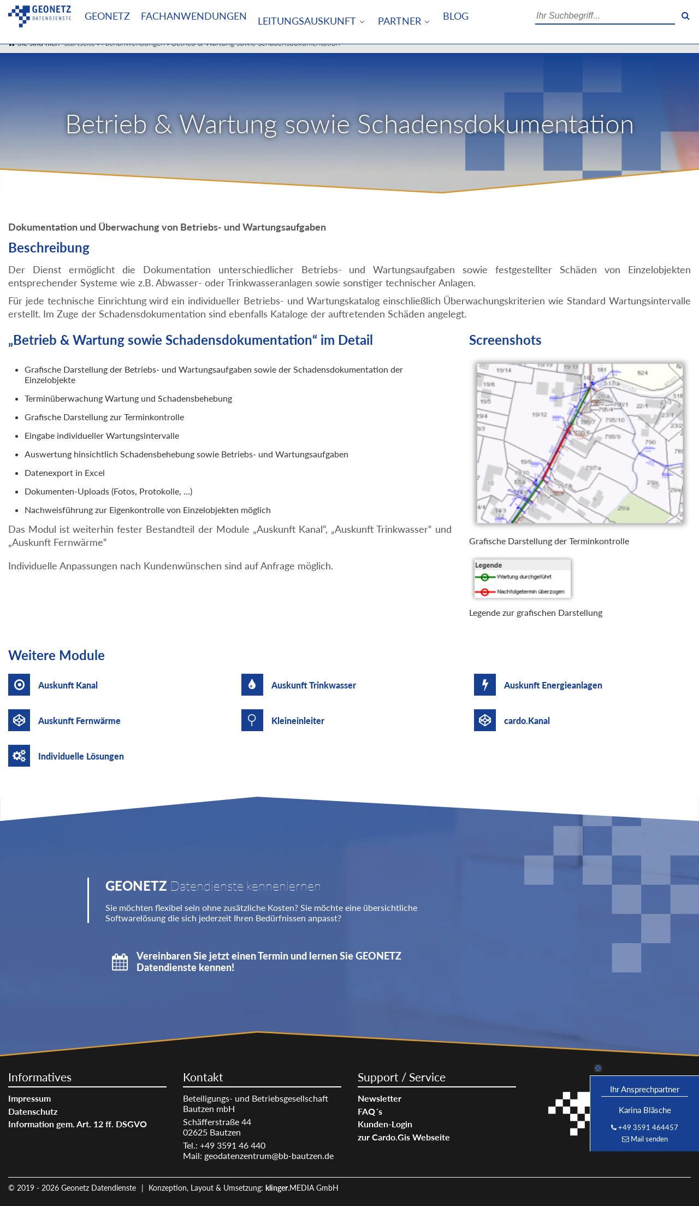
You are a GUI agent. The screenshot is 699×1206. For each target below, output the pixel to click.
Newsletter (379, 1098)
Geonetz (107, 16)
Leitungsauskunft (307, 21)
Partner (399, 21)
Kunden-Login (385, 1124)
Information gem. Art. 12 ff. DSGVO (77, 1124)
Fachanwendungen (194, 16)
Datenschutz (32, 1111)
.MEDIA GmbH (302, 1187)
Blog (456, 16)
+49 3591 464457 (648, 1127)
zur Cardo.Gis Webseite (404, 1137)
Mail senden (649, 1138)
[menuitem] (107, 16)
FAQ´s (370, 1111)
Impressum (29, 1098)
